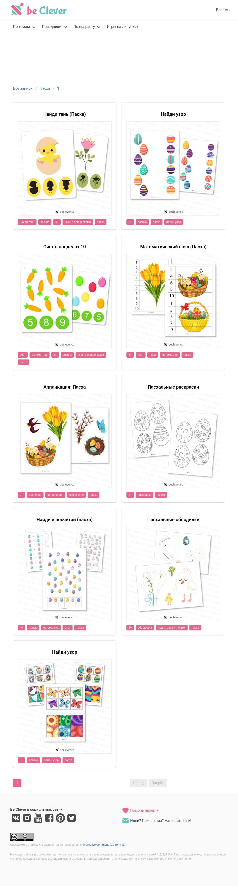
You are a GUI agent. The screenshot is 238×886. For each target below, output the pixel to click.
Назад (138, 783)
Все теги (223, 10)
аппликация (55, 494)
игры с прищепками (78, 222)
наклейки (35, 494)
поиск (33, 627)
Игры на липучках (122, 26)
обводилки (145, 627)
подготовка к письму (171, 627)
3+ (57, 222)
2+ (21, 494)
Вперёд (158, 783)
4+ (21, 627)
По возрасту (84, 26)
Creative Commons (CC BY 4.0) (105, 844)
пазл (152, 354)
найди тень (27, 222)
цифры (67, 354)
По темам (21, 26)
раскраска (145, 494)
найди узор (173, 222)
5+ (130, 354)
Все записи (23, 88)
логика (45, 222)
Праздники (51, 26)
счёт (23, 354)
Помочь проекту (140, 810)
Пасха (45, 88)
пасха (100, 222)
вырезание (76, 494)
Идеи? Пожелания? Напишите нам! (156, 820)
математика (39, 354)
